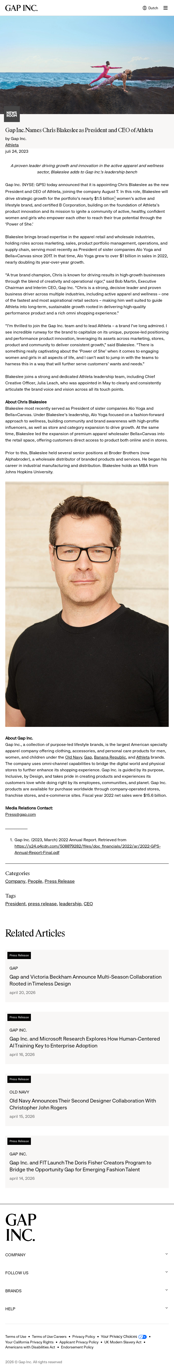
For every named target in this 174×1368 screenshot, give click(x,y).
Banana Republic (110, 757)
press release (42, 903)
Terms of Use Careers (49, 1336)
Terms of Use (15, 1336)
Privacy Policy (83, 1336)
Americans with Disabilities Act (30, 1347)
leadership (70, 903)
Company (15, 881)
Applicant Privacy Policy (78, 1342)
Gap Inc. (18, 1030)
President (15, 903)
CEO (88, 903)
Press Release (60, 881)
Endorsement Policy (77, 1347)
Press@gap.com (20, 814)
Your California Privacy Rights (29, 1342)
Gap (88, 757)
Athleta (12, 144)
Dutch (150, 8)
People (35, 881)
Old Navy (73, 757)
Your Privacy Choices (119, 1336)
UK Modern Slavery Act (123, 1342)
